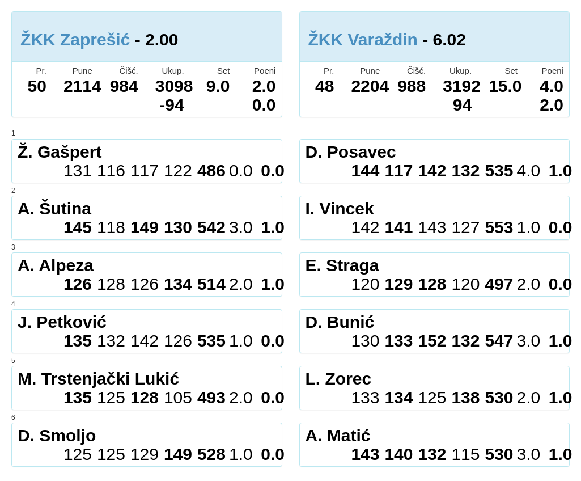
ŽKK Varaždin (363, 39)
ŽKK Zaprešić (75, 39)
